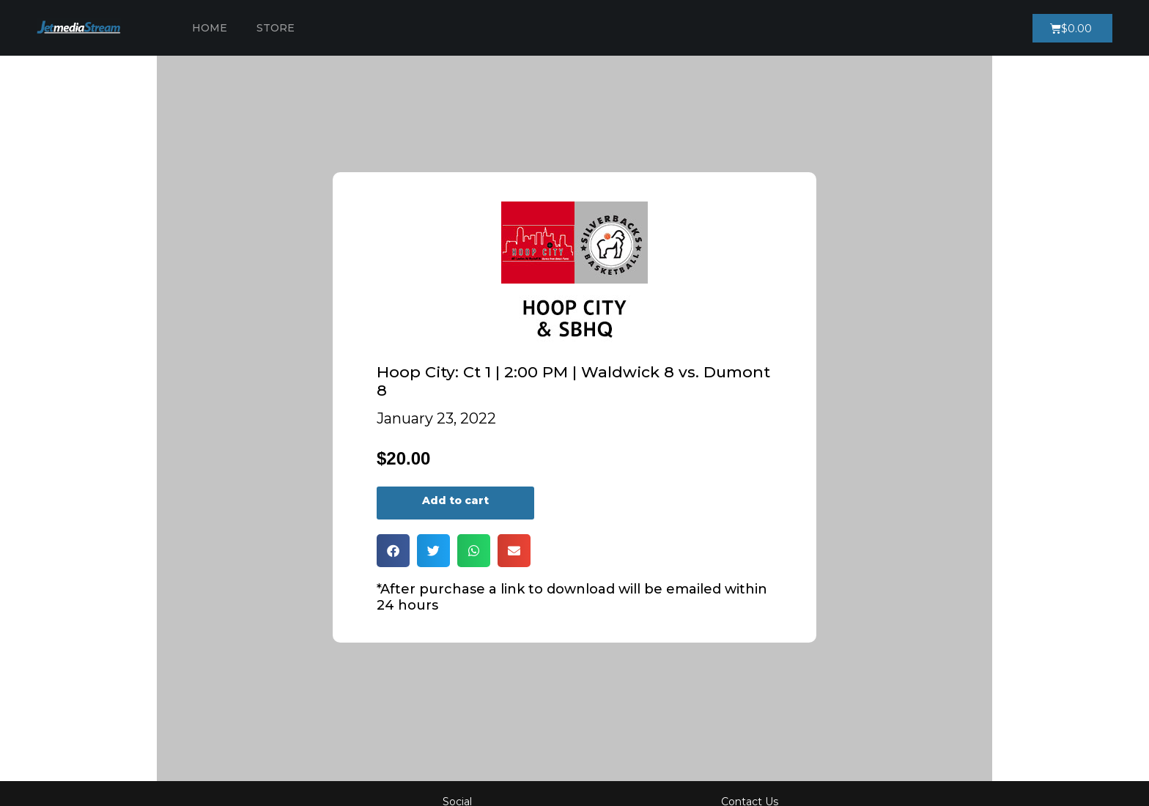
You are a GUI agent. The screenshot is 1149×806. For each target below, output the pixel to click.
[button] (393, 550)
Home (209, 27)
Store (275, 27)
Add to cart (455, 500)
